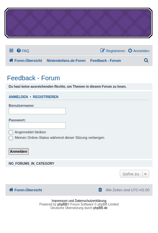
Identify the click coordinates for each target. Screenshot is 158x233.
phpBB (62, 204)
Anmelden (18, 97)
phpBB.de (100, 208)
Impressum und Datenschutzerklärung (79, 201)
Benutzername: (21, 105)
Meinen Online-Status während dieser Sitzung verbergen (56, 137)
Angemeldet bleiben (27, 132)
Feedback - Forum (33, 78)
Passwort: (17, 120)
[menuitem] (22, 51)
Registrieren (46, 97)
